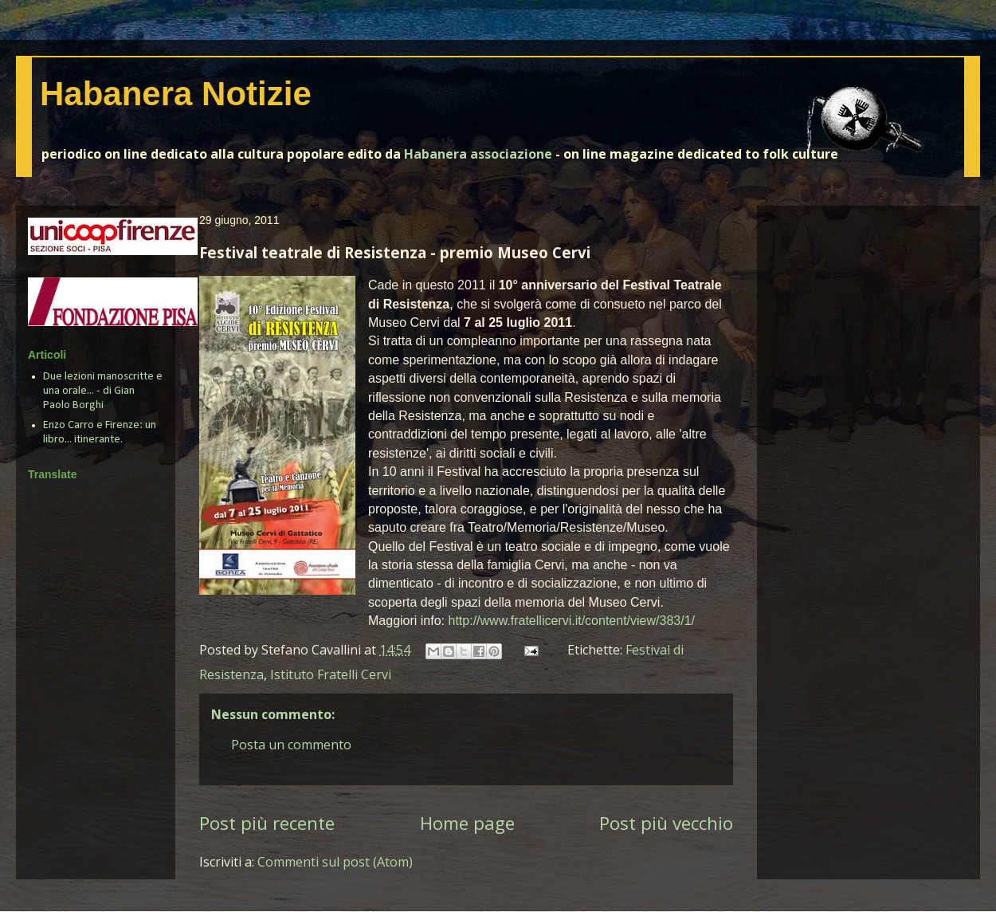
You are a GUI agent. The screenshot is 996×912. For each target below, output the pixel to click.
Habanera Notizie (176, 93)
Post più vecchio (666, 823)
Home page (467, 823)
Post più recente (267, 823)
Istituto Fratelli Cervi (330, 674)
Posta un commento (291, 744)
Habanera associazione (478, 154)
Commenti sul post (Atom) (335, 862)
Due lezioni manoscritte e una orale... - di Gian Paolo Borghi (103, 391)
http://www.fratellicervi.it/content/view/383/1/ (572, 620)
